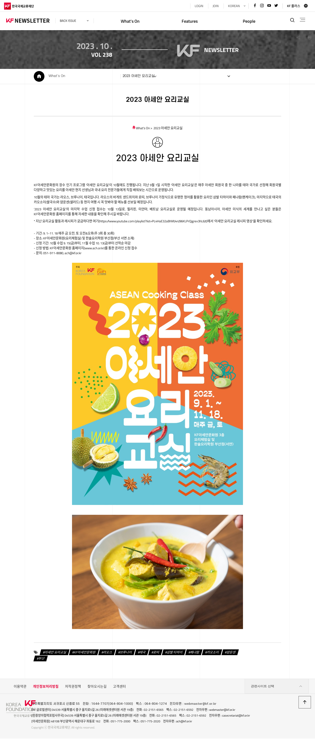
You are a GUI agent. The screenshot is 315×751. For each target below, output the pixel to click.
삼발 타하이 (178, 665)
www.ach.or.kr (94, 259)
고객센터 (119, 699)
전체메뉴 (301, 20)
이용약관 (20, 699)
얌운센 (237, 665)
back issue (70, 20)
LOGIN (197, 5)
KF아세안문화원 (83, 665)
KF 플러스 (291, 5)
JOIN (213, 5)
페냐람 (198, 665)
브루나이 (126, 665)
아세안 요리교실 (52, 665)
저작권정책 (73, 699)
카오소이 (218, 665)
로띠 (158, 665)
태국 (144, 665)
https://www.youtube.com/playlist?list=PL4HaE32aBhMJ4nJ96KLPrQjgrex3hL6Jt (167, 226)
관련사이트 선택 (276, 699)
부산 (37, 671)
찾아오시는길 (97, 699)
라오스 (107, 665)
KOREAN (232, 5)
